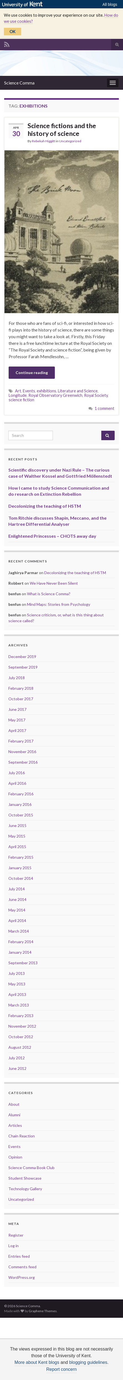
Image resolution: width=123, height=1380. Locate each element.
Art (18, 390)
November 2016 (22, 751)
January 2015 (19, 867)
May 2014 (16, 910)
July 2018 (16, 677)
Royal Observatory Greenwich (55, 395)
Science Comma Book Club (31, 1167)
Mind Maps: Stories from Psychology (58, 604)
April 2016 (17, 783)
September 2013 (23, 962)
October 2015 (20, 815)
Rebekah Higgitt (43, 141)
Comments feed (22, 1266)
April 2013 (17, 994)
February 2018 (20, 688)
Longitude (18, 395)
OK (12, 31)
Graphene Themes (43, 1311)
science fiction (21, 399)
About (13, 1104)
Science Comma (19, 82)
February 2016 (20, 793)
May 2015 (16, 836)
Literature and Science (78, 390)
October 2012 (20, 1036)
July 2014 (16, 888)
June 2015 (17, 825)
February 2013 (20, 1015)
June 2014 (17, 899)
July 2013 (16, 973)
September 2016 (23, 762)
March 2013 (18, 1005)
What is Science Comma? (48, 593)
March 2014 (18, 931)
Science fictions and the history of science (62, 129)
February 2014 (20, 941)
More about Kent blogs (36, 1362)
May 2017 (16, 720)
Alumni (14, 1114)
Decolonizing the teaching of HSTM (44, 506)
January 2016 (19, 804)
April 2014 (17, 920)
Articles (15, 1125)
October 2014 (20, 878)
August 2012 (19, 1047)
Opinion (15, 1157)
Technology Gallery (25, 1188)
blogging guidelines (88, 1362)
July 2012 (16, 1057)
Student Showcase (24, 1178)
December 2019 (22, 656)
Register (15, 1235)
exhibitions (46, 390)
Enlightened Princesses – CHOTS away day (52, 536)
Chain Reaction (21, 1136)
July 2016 (16, 772)
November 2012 (22, 1026)
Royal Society (96, 395)
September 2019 (23, 667)
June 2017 (17, 709)
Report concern (61, 1369)
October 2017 (20, 698)
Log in (13, 1245)
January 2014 (19, 952)
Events (29, 390)
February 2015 (20, 857)
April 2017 (17, 730)
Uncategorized (70, 141)
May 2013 (16, 984)
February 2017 (20, 741)
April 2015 (17, 846)
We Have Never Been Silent (54, 583)
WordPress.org (21, 1277)
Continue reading (32, 372)
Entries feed (19, 1256)
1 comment (104, 408)
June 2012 (17, 1068)
